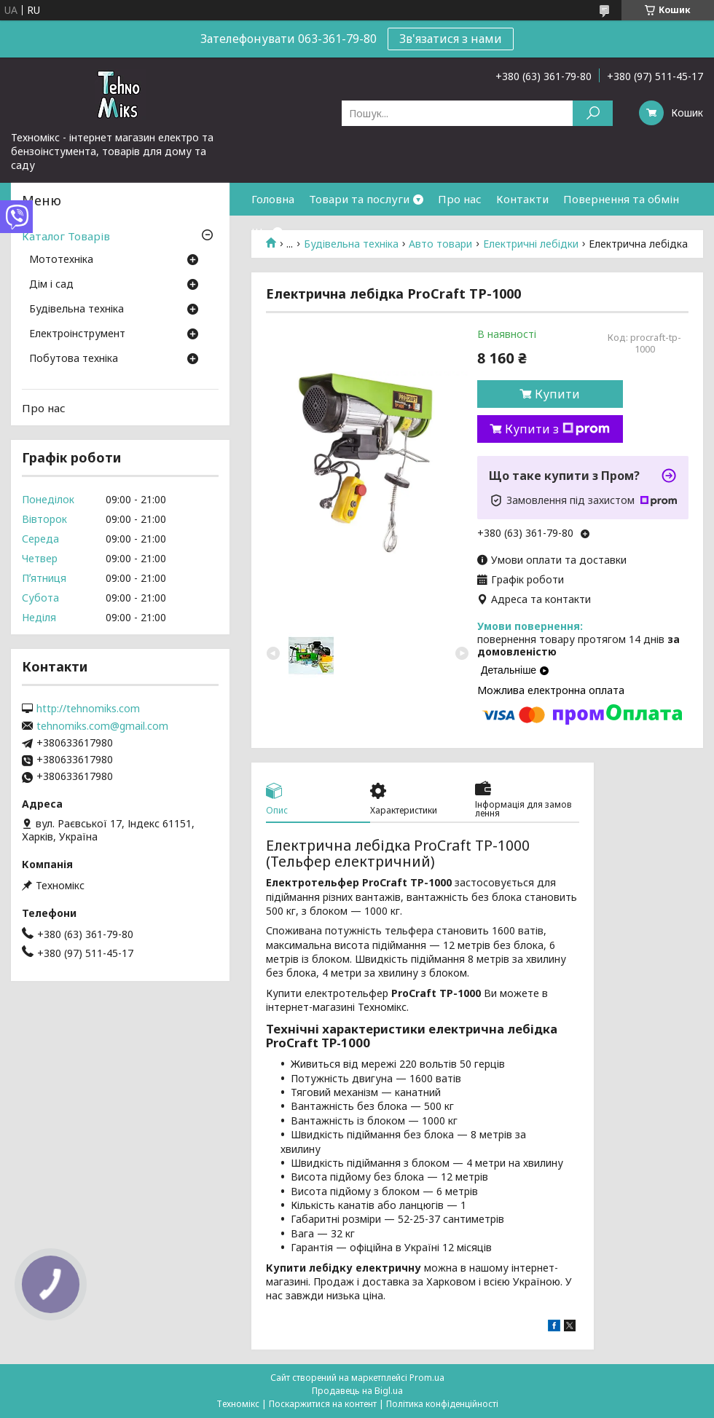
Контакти (522, 199)
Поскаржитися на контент (323, 1404)
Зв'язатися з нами (450, 39)
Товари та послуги (359, 199)
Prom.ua (426, 1377)
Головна (272, 199)
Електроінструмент (77, 334)
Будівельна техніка (76, 309)
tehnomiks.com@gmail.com (102, 726)
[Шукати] (593, 113)
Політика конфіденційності (442, 1404)
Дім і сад (51, 285)
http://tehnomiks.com (88, 708)
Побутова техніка (73, 359)
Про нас (460, 199)
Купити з (557, 429)
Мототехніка (61, 260)
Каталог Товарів (66, 236)
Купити (557, 394)
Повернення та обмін (621, 199)
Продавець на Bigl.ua (357, 1390)
